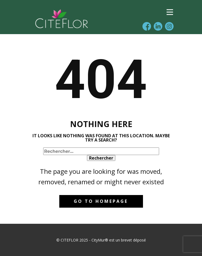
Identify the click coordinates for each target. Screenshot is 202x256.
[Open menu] (170, 12)
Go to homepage (101, 201)
